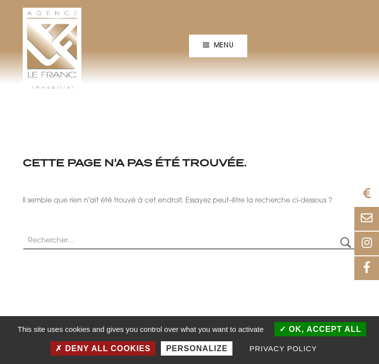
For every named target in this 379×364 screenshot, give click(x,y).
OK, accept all (320, 329)
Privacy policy (283, 348)
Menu (223, 45)
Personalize (196, 348)
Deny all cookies (103, 348)
